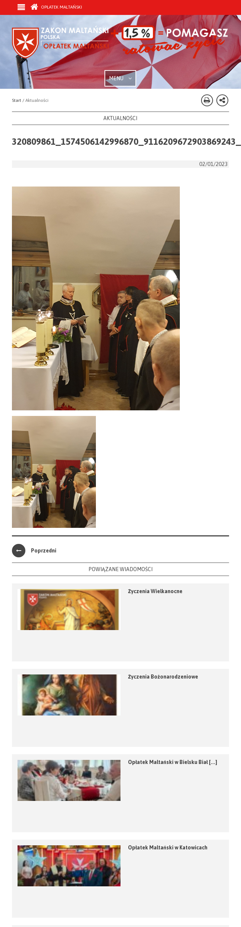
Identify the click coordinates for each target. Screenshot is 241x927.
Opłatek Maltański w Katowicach (167, 848)
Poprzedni (34, 550)
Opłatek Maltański (56, 7)
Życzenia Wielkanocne (155, 591)
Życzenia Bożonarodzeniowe (163, 677)
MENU (120, 78)
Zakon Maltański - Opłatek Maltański (120, 47)
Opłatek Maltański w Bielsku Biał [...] (172, 762)
